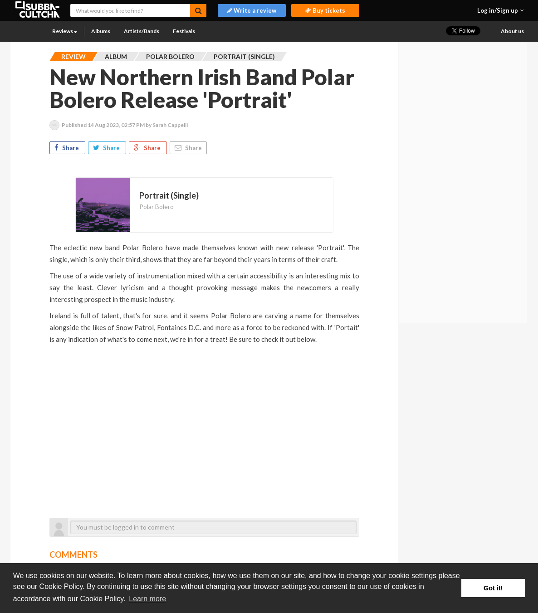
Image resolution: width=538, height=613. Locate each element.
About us (512, 31)
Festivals (184, 31)
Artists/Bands (141, 31)
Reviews (64, 31)
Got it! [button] (493, 588)
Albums (100, 31)
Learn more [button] (147, 599)
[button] (500, 10)
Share (67, 147)
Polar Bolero (156, 206)
